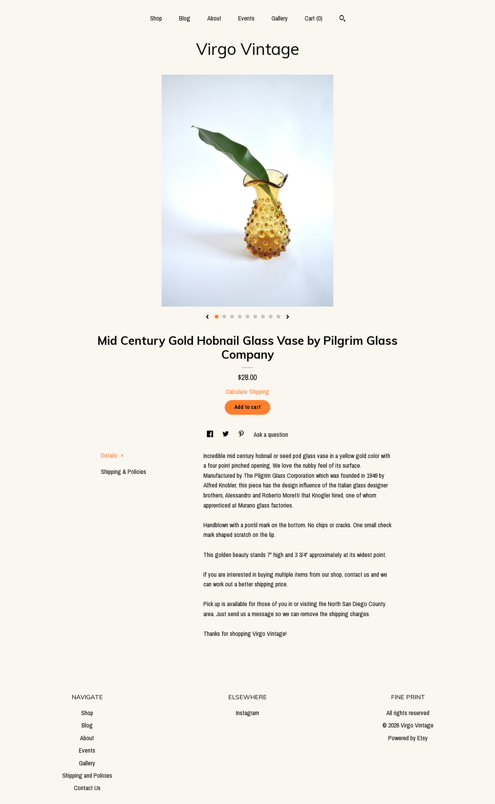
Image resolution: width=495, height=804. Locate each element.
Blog (184, 18)
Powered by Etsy (408, 738)
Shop (156, 18)
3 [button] (232, 317)
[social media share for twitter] (226, 434)
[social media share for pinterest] (242, 434)
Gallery (279, 18)
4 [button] (240, 317)
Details (112, 455)
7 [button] (263, 317)
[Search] (342, 19)
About (214, 18)
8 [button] (271, 317)
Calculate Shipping (247, 391)
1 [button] (216, 317)
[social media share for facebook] (211, 434)
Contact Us (87, 788)
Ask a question (271, 434)
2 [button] (224, 317)
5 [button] (247, 317)
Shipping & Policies (123, 471)
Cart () (314, 18)
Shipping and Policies (87, 775)
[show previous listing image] (207, 317)
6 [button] (255, 317)
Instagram (247, 713)
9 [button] (278, 317)
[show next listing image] (288, 317)
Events (246, 18)
